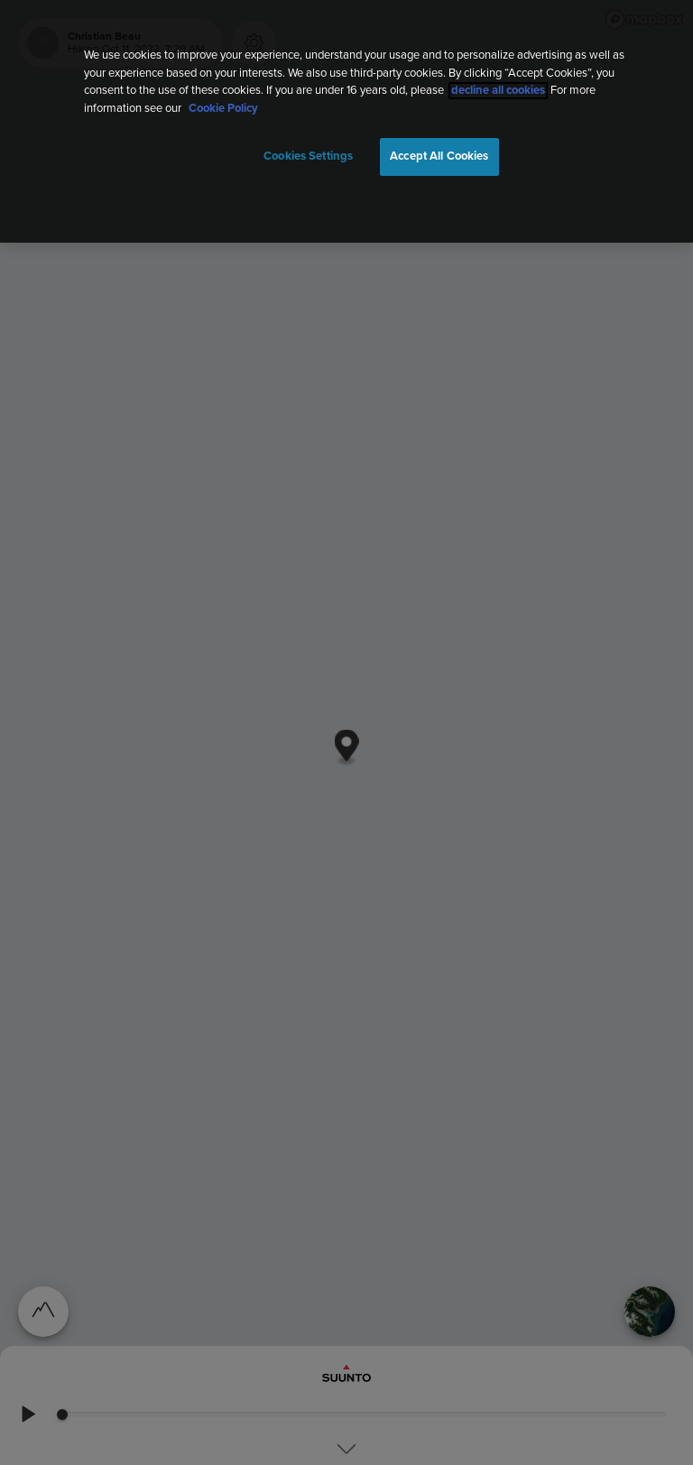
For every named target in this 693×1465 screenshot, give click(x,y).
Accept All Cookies (439, 156)
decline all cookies (498, 91)
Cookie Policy (223, 109)
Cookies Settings (308, 156)
